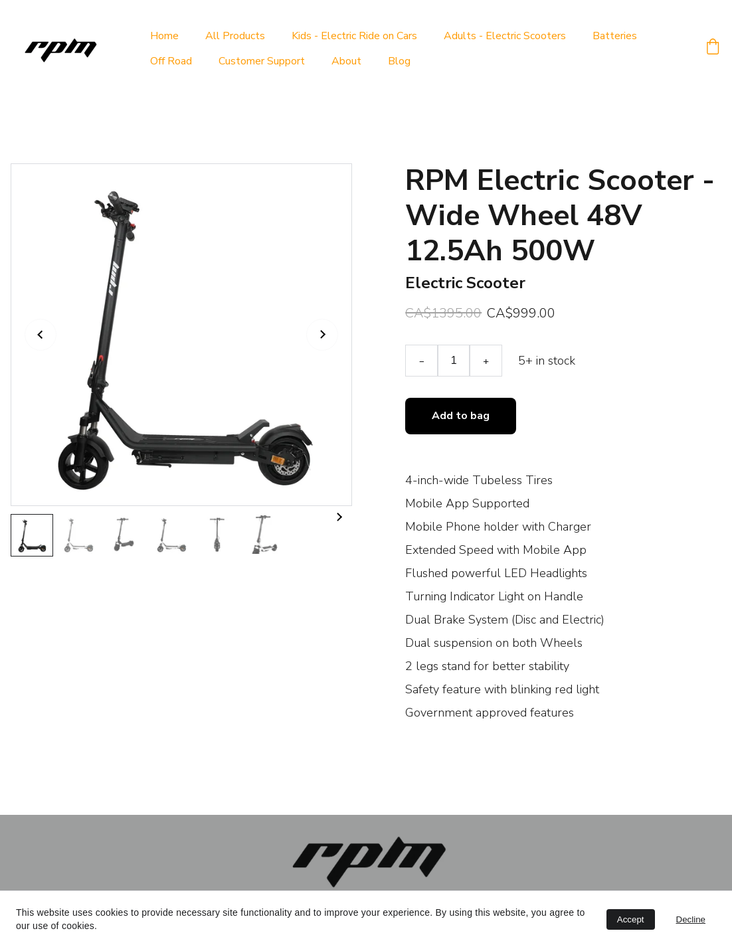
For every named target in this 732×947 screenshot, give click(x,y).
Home (164, 36)
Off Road (171, 61)
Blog (399, 61)
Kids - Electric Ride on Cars (354, 36)
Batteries (615, 36)
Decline (690, 919)
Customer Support (262, 61)
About (346, 61)
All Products (235, 36)
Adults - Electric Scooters (505, 36)
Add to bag (461, 417)
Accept (630, 919)
